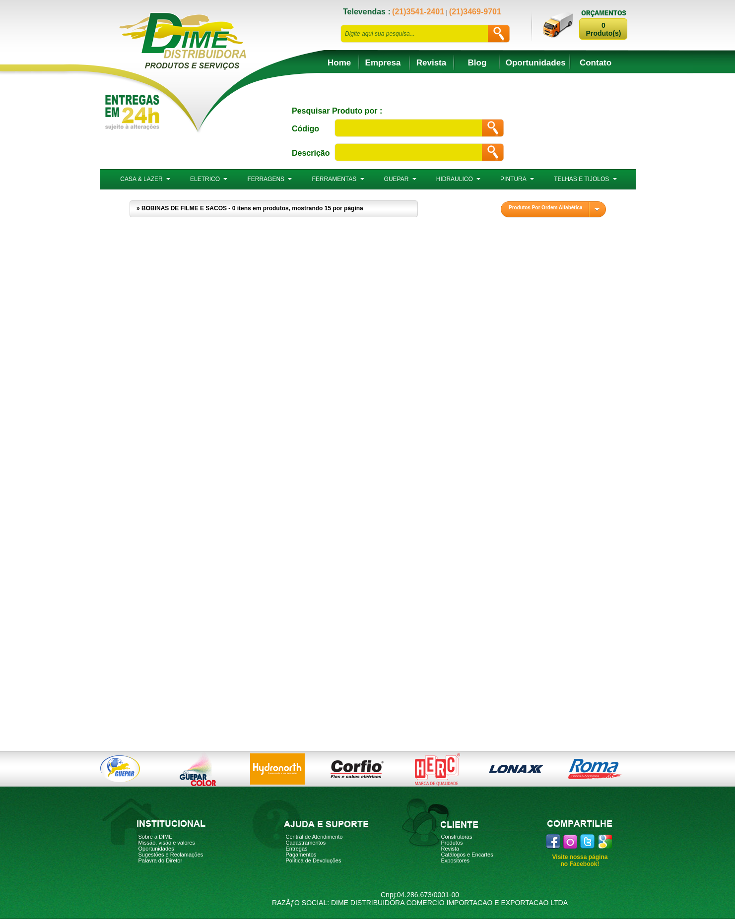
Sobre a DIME (155, 837)
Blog (477, 62)
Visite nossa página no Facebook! (580, 860)
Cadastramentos (306, 843)
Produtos (452, 843)
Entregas (297, 849)
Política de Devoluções (313, 860)
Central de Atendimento (314, 837)
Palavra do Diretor (160, 860)
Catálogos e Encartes (467, 855)
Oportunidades (536, 62)
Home (339, 62)
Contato (595, 62)
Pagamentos (301, 855)
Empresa (383, 62)
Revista (431, 62)
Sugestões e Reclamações (170, 855)
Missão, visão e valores (166, 843)
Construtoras (456, 837)
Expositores (455, 860)
